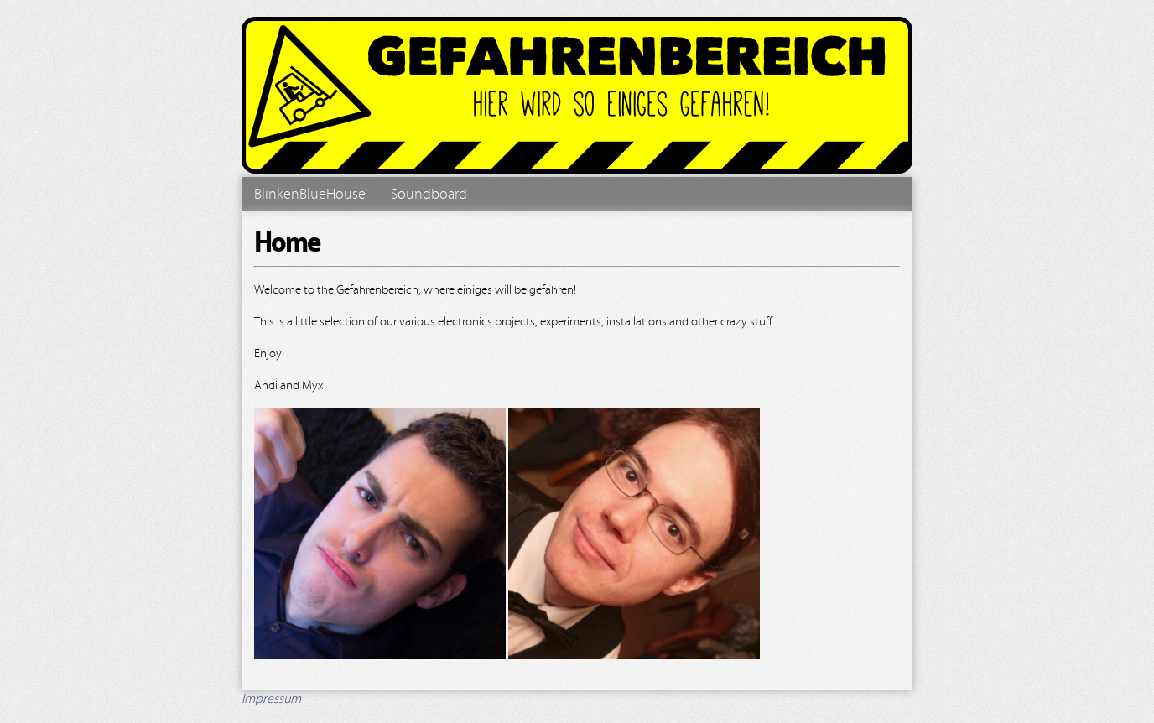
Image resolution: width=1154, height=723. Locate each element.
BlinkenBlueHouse (310, 194)
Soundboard (429, 194)
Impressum (271, 698)
